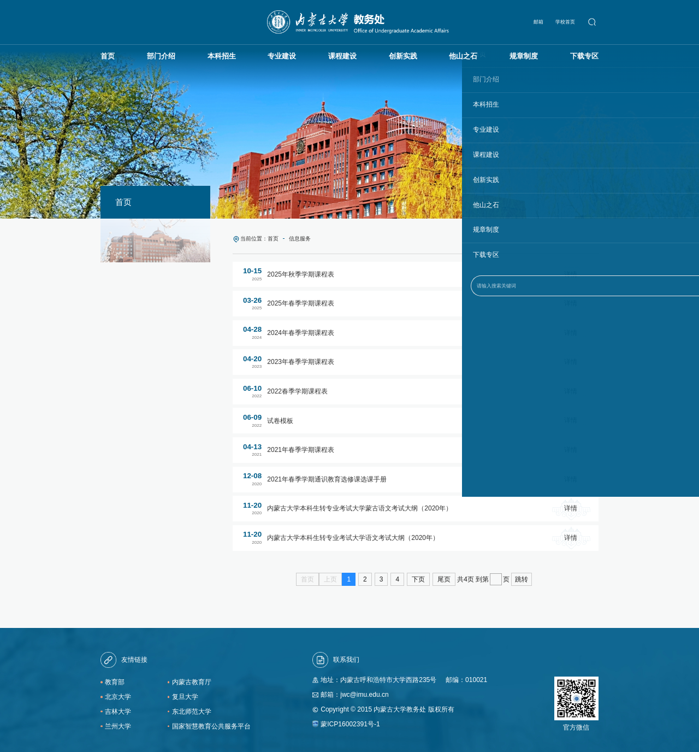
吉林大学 (118, 709)
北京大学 (118, 694)
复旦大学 (185, 694)
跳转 (521, 576)
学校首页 (567, 20)
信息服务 (293, 236)
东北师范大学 (191, 709)
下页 (418, 576)
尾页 (444, 576)
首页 (269, 236)
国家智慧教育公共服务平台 (211, 723)
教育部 (115, 680)
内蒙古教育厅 (191, 680)
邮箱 (539, 20)
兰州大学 (118, 723)
